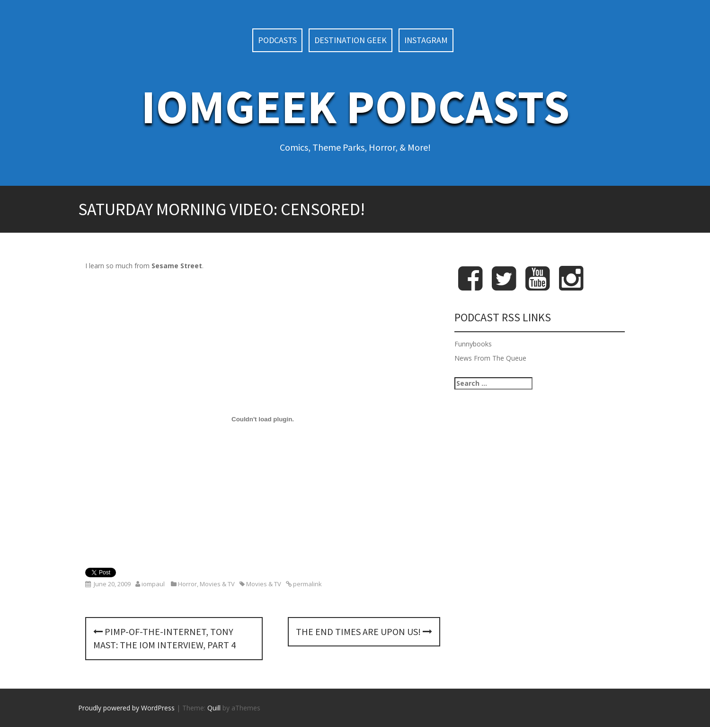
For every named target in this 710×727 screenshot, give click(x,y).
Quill (214, 707)
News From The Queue (490, 358)
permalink (307, 584)
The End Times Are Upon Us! (364, 631)
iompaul (153, 584)
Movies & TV (217, 584)
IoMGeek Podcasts (355, 106)
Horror (187, 584)
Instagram (426, 40)
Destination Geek (350, 40)
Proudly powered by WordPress (126, 707)
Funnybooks (473, 343)
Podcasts (277, 40)
